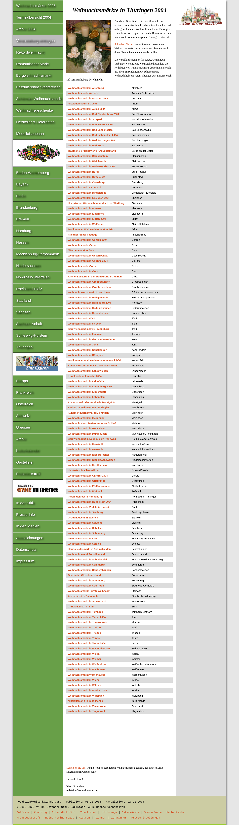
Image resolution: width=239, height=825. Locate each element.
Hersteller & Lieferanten (35, 122)
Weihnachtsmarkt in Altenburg (86, 87)
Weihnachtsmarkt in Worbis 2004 (87, 690)
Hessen (22, 242)
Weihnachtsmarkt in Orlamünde (86, 480)
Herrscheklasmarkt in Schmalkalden (89, 549)
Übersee (23, 427)
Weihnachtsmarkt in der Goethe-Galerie (91, 339)
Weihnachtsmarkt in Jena (83, 344)
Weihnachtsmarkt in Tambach (85, 611)
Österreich (24, 404)
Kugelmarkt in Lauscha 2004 (85, 376)
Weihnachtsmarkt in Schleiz (84, 543)
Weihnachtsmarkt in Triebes (84, 632)
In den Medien (27, 526)
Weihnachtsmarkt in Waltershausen (89, 648)
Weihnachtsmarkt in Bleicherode (87, 161)
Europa (22, 381)
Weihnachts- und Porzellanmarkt (87, 554)
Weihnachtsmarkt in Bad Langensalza (90, 129)
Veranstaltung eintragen (35, 41)
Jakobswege (109, 812)
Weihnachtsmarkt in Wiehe (83, 679)
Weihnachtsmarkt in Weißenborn (87, 664)
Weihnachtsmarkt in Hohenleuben (88, 313)
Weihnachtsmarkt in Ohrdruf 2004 (88, 475)
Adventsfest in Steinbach (83, 596)
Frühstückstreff (28, 474)
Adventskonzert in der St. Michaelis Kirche (93, 365)
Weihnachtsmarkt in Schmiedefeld (88, 559)
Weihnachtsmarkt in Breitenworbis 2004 (91, 166)
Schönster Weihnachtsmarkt (39, 99)
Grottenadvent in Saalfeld (83, 517)
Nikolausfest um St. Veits (82, 103)
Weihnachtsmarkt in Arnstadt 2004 (88, 98)
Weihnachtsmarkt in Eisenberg (86, 213)
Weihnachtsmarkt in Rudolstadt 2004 (89, 501)
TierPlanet (88, 812)
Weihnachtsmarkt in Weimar (84, 659)
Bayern (22, 184)
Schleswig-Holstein (31, 335)
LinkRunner (119, 817)
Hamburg (23, 231)
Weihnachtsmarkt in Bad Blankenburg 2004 (93, 114)
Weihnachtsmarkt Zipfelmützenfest (88, 507)
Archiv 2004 (26, 29)
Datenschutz (26, 549)
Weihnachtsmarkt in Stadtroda (86, 585)
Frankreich (25, 392)
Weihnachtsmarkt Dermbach (84, 187)
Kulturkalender (28, 451)
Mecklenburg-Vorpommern (37, 254)
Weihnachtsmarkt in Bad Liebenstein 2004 (93, 135)
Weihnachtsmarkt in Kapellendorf (87, 349)
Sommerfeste (153, 812)
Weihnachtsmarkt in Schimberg (86, 533)
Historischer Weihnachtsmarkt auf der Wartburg (96, 203)
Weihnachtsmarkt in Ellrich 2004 (87, 218)
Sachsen (23, 312)
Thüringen (24, 347)
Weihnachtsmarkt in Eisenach (85, 208)
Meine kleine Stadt (59, 817)
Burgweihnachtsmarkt (33, 75)
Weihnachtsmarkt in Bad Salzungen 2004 (92, 140)
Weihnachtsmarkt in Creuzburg (86, 182)
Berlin (21, 196)
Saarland (23, 300)
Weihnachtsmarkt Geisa (82, 245)
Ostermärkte (130, 812)
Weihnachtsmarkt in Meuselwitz (86, 428)
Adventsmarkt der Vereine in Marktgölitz (91, 402)
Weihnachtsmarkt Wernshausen (87, 674)
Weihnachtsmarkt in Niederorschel (88, 454)
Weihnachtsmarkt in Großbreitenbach (90, 287)
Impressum (25, 561)
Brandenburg (26, 207)
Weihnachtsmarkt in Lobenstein (86, 397)
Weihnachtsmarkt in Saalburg (85, 512)
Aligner (100, 817)
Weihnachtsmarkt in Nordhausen (87, 465)
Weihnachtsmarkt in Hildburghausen (89, 308)
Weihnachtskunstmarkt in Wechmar (89, 292)
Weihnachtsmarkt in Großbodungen (89, 281)
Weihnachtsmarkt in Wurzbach (86, 695)
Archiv (21, 439)
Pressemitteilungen (145, 817)
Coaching (40, 812)
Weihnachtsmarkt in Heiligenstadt (88, 297)
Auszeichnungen (29, 538)
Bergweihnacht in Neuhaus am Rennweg (92, 438)
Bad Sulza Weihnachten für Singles (89, 407)
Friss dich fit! (64, 812)
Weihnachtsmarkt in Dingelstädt (87, 192)
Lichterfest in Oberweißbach (84, 470)
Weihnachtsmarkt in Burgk (83, 171)
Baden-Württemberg (32, 173)
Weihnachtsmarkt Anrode (83, 93)
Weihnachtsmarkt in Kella (83, 538)
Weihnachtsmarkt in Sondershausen (89, 570)
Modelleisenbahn (30, 134)
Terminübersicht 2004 (33, 17)
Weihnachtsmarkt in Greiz (83, 271)
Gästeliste (24, 462)
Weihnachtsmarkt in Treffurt (84, 627)
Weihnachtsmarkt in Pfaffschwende (89, 486)
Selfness (23, 812)
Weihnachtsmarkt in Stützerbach (87, 601)
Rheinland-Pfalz (29, 289)
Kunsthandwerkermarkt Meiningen (88, 412)
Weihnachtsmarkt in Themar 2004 (87, 622)
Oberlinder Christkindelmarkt (85, 575)
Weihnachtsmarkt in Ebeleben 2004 (89, 197)
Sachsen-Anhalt (29, 324)
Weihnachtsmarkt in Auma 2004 (86, 108)
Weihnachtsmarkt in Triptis (84, 638)
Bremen (22, 219)
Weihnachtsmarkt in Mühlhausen (87, 433)
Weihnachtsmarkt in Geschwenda (88, 255)
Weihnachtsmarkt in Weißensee (86, 669)
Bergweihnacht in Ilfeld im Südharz (88, 329)
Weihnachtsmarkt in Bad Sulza (86, 145)
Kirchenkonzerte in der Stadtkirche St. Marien (95, 276)
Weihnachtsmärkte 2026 (36, 6)
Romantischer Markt (32, 64)
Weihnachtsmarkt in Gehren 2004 (87, 239)
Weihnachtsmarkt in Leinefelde (86, 381)
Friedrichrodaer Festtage (82, 234)
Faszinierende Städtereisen (38, 87)
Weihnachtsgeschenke (34, 110)
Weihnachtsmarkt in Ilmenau (85, 334)
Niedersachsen (28, 266)
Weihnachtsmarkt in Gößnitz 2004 (88, 260)
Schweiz (23, 416)
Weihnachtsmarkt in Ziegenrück (86, 711)
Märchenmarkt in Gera (81, 250)
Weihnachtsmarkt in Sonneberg (86, 580)
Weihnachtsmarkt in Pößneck (85, 491)
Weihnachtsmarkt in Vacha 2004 (87, 643)
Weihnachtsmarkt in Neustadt (85, 444)
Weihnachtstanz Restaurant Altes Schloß (92, 423)
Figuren (84, 817)
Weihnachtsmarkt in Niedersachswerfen (91, 459)
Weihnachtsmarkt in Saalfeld (85, 522)
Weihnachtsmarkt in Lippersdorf (87, 391)
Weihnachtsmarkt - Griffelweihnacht (89, 590)
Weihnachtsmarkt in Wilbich (84, 685)
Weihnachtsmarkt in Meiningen (86, 417)
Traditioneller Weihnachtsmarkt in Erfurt (91, 229)
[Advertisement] (119, 741)
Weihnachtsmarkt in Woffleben (86, 224)
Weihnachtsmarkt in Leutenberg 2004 (90, 386)
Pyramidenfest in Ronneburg (85, 496)
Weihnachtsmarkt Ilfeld (81, 318)
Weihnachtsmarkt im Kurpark (85, 119)
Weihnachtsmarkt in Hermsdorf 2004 (89, 302)
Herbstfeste (175, 812)
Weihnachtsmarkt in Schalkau (85, 528)
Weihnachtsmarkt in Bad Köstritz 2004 (90, 124)
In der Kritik (25, 503)
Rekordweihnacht (30, 52)
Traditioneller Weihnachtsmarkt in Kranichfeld (95, 360)
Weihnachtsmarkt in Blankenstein (88, 156)
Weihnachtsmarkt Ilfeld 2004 (84, 323)
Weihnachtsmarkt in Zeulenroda (87, 706)
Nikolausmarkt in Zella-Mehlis (85, 700)
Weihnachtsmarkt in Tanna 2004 (87, 617)
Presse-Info (25, 514)
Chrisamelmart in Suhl (81, 606)
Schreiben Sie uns (124, 44)
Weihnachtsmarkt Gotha (82, 266)
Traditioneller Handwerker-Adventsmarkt (92, 150)
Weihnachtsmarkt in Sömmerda (86, 564)
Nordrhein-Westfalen (33, 277)
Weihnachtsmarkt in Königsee (85, 355)
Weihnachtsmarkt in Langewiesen (88, 370)
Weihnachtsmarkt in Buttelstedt (86, 176)
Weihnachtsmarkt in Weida (83, 653)
